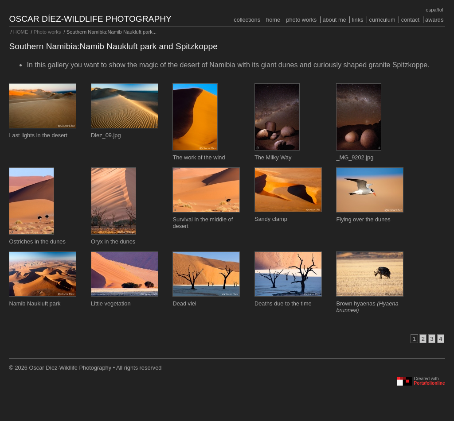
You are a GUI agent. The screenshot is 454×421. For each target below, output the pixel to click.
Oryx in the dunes (113, 241)
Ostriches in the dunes (37, 241)
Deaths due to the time (283, 303)
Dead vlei (184, 303)
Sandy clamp (270, 219)
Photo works (301, 19)
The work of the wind (198, 157)
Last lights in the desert (38, 135)
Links (358, 19)
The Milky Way (272, 157)
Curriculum (382, 19)
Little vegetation (111, 303)
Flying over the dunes (363, 219)
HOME (273, 19)
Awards (434, 19)
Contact (410, 19)
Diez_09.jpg (106, 135)
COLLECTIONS (247, 19)
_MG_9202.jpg (354, 157)
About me (334, 19)
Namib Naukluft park (34, 303)
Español (434, 9)
